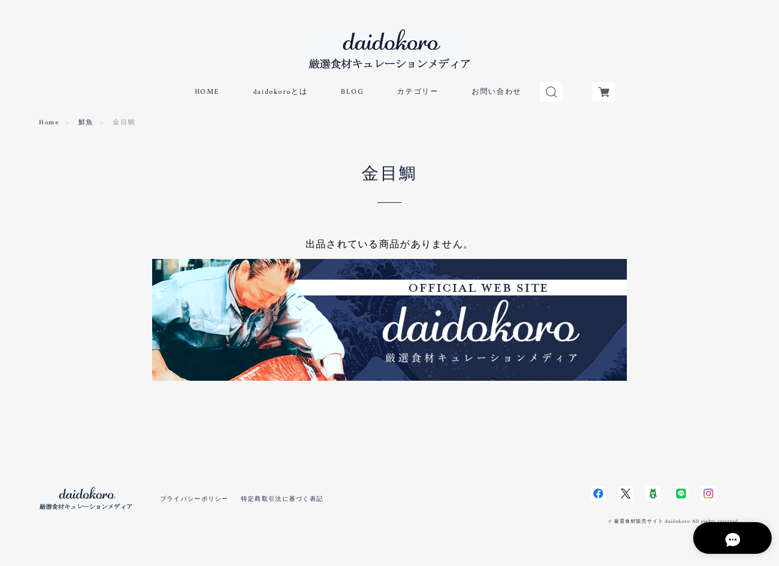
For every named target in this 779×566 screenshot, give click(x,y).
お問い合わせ (497, 96)
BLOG (352, 96)
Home (49, 126)
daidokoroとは (280, 96)
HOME (207, 96)
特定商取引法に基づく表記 (282, 503)
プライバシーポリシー (194, 503)
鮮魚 (86, 126)
